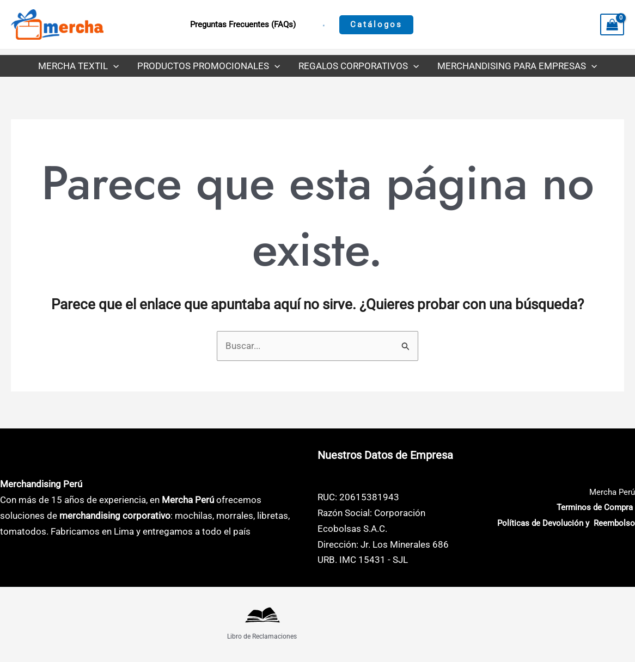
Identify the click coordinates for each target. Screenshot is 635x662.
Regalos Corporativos (358, 66)
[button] (376, 24)
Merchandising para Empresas (517, 66)
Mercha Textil (78, 66)
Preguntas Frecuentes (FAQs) (243, 24)
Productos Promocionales (208, 66)
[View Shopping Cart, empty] (612, 24)
